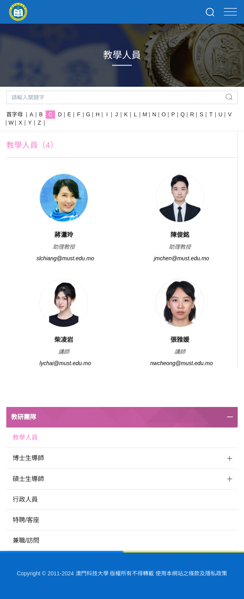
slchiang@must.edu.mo (65, 258)
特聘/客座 (26, 520)
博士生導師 (28, 458)
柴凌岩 (63, 339)
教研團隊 (23, 417)
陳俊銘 (179, 234)
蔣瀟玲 (63, 234)
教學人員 (25, 437)
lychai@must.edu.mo (65, 363)
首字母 (14, 114)
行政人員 (25, 499)
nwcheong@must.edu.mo (181, 363)
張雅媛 (179, 339)
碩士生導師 (28, 479)
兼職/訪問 (26, 540)
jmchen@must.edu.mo (181, 258)
